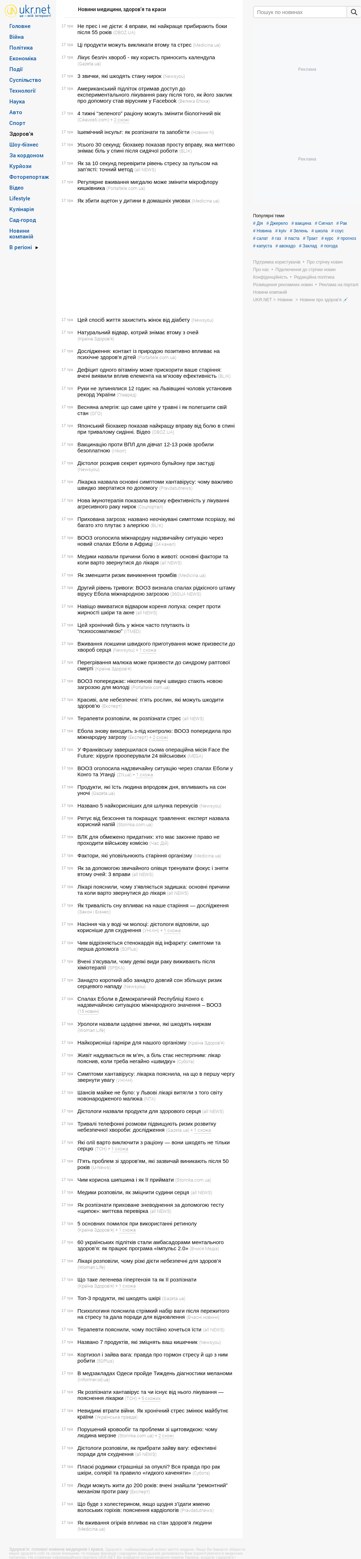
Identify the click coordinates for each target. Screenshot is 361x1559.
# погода (329, 245)
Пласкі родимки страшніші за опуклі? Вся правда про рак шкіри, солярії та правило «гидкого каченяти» (149, 1469)
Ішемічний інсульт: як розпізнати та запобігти (134, 132)
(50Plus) (129, 949)
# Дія (258, 223)
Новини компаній (21, 233)
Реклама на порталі (338, 284)
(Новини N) (202, 132)
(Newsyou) (174, 76)
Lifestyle (19, 198)
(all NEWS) (145, 169)
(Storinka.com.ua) (135, 824)
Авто (15, 112)
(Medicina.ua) (207, 45)
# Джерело (277, 223)
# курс (327, 238)
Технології (22, 90)
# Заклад (308, 245)
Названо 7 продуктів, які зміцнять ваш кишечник (138, 1342)
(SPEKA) (116, 967)
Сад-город (22, 220)
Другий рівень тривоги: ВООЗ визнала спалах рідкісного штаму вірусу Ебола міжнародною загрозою (156, 591)
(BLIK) (185, 151)
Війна (16, 36)
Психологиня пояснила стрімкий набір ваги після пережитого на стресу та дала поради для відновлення (154, 1314)
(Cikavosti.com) (93, 119)
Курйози (20, 166)
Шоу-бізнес (23, 144)
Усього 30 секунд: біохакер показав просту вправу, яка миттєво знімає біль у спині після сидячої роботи (156, 147)
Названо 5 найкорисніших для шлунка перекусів (138, 805)
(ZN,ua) (124, 774)
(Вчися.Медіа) (204, 1248)
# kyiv (280, 230)
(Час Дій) (158, 843)
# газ (276, 238)
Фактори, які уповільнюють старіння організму (135, 855)
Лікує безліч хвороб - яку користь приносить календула (146, 57)
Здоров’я (21, 133)
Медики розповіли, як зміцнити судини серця (133, 1192)
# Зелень (299, 230)
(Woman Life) (91, 1030)
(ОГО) (96, 413)
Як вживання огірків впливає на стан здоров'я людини (145, 1523)
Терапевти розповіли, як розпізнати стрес (129, 718)
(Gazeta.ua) (89, 63)
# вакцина (301, 223)
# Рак (342, 223)
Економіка (22, 58)
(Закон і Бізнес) (94, 911)
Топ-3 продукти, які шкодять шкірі (119, 1298)
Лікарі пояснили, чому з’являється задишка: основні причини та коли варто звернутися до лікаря (154, 890)
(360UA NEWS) (185, 594)
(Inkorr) (119, 450)
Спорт (17, 123)
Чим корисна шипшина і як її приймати (126, 1180)
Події (16, 69)
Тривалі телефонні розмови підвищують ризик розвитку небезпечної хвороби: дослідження (147, 1127)
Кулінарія (21, 209)
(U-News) (101, 1167)
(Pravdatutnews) (176, 488)
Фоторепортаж (29, 177)
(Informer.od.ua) (94, 1379)
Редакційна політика (314, 277)
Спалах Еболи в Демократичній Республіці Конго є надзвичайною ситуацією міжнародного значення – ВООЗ (150, 1002)
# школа (319, 230)
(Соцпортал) (150, 506)
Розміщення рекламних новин (283, 284)
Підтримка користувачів (277, 262)
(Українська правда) (116, 1417)
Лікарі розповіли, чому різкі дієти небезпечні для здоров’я (149, 1261)
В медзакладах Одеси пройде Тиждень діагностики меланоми (155, 1373)
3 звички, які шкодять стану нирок (120, 76)
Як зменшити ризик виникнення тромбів (127, 575)
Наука (17, 101)
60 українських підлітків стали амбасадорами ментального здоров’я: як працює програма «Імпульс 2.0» (151, 1245)
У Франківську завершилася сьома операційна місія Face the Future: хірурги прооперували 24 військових (154, 752)
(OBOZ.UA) (124, 32)
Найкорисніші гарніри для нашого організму (132, 1042)
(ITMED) (132, 631)
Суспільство (25, 80)
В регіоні (20, 247)
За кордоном (26, 155)
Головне (20, 26)
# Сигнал (324, 223)
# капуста (262, 245)
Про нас (261, 269)
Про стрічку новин (325, 262)
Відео (16, 187)
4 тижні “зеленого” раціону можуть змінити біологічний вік (149, 113)
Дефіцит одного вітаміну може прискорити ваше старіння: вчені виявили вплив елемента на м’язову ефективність (150, 373)
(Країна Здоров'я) (96, 338)
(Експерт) (112, 706)
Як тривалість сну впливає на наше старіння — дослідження (153, 905)
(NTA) (150, 1098)
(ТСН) (101, 1148)
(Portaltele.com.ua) (125, 188)
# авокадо (285, 245)
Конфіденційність (270, 277)
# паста (291, 238)
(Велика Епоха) (194, 101)
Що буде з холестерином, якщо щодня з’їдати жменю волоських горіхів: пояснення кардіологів (144, 1507)
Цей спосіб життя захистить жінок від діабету (134, 320)
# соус (337, 230)
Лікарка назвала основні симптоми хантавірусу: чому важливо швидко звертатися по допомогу (155, 485)
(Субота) (185, 1061)
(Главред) (126, 394)
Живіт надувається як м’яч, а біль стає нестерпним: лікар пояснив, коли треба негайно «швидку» (149, 1058)
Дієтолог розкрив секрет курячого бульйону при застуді (146, 463)
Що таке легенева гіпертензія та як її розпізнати (137, 1279)
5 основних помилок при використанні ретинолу (137, 1223)
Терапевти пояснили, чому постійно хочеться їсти (140, 1329)
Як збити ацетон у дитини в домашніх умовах (134, 200)
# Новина (262, 230)
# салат (260, 238)
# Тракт (310, 238)
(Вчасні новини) (202, 1317)
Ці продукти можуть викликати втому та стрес (135, 45)
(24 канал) (165, 544)
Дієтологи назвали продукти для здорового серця (139, 1111)
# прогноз (346, 238)
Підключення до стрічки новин (306, 269)
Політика (21, 47)
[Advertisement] (148, 260)
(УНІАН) (151, 930)
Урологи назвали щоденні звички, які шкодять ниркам (144, 1024)
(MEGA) (195, 756)
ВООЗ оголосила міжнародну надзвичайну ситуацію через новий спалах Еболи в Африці (150, 541)
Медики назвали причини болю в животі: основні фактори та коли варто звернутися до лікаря (153, 559)
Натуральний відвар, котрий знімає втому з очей (138, 332)
